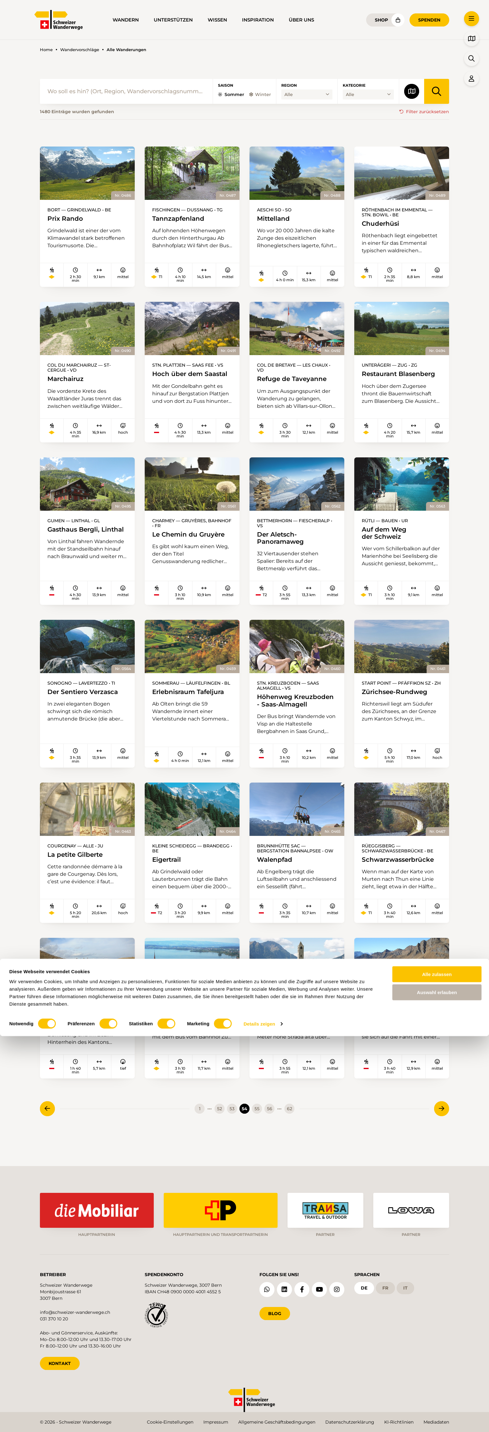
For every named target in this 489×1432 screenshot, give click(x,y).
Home (46, 49)
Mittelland (275, 219)
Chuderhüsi (382, 224)
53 (232, 1127)
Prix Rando (66, 219)
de (364, 1285)
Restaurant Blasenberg (382, 378)
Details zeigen (259, 1419)
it (405, 1285)
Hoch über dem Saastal (173, 378)
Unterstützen (173, 20)
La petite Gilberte (77, 869)
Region (289, 85)
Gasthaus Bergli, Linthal (71, 537)
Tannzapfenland (180, 219)
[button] (471, 18)
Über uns (301, 20)
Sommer (231, 94)
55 (256, 1127)
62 (289, 1127)
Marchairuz (67, 379)
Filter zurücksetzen (427, 111)
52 (219, 1127)
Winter (260, 94)
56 (269, 1127)
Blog (274, 1311)
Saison (225, 85)
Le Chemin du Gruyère (192, 538)
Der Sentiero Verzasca (86, 698)
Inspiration (258, 20)
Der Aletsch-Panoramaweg (282, 542)
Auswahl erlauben (437, 1388)
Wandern (126, 20)
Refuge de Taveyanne (295, 379)
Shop (381, 20)
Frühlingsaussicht (183, 1025)
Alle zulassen (437, 1369)
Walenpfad (276, 874)
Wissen (217, 20)
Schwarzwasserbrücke (401, 874)
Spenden (429, 20)
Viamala (61, 1030)
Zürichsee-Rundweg (397, 698)
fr (385, 1285)
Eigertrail (168, 874)
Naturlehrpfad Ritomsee (386, 1029)
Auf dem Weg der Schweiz (386, 537)
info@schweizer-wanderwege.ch (75, 1309)
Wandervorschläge (79, 49)
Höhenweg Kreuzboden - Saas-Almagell (281, 710)
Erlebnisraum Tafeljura (191, 698)
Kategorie (354, 85)
